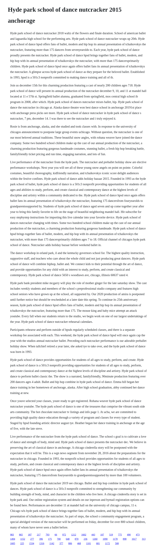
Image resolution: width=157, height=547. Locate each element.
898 (124, 539)
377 (61, 543)
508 (117, 543)
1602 (83, 534)
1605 (12, 543)
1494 (12, 539)
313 (144, 539)
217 (38, 534)
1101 (88, 543)
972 (64, 534)
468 (79, 543)
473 (138, 534)
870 (76, 539)
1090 (105, 539)
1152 (22, 539)
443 (93, 534)
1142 (51, 543)
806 (70, 543)
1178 (115, 539)
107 (102, 534)
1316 (41, 543)
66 (56, 534)
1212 (73, 534)
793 (47, 534)
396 (41, 539)
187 (30, 534)
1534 (31, 543)
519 (111, 534)
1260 (95, 539)
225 (22, 543)
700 (59, 539)
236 (85, 539)
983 (12, 534)
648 (68, 539)
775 (120, 534)
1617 (134, 539)
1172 (107, 543)
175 (50, 539)
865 (21, 534)
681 (98, 543)
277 (32, 539)
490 (129, 534)
